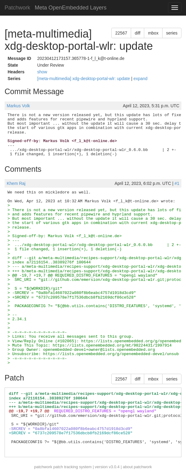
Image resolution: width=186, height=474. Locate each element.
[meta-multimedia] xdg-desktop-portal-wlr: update (84, 78)
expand (141, 78)
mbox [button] (153, 33)
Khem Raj (16, 183)
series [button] (171, 33)
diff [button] (137, 33)
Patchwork (17, 8)
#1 (176, 183)
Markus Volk (18, 105)
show (42, 71)
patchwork (43, 467)
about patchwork (137, 467)
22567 (121, 33)
